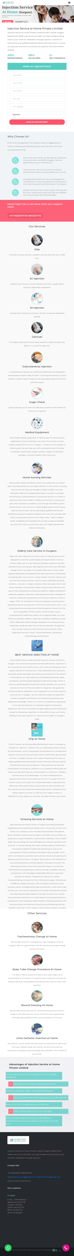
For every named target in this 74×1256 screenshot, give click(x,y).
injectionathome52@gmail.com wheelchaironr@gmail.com (33, 1177)
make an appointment (37, 122)
